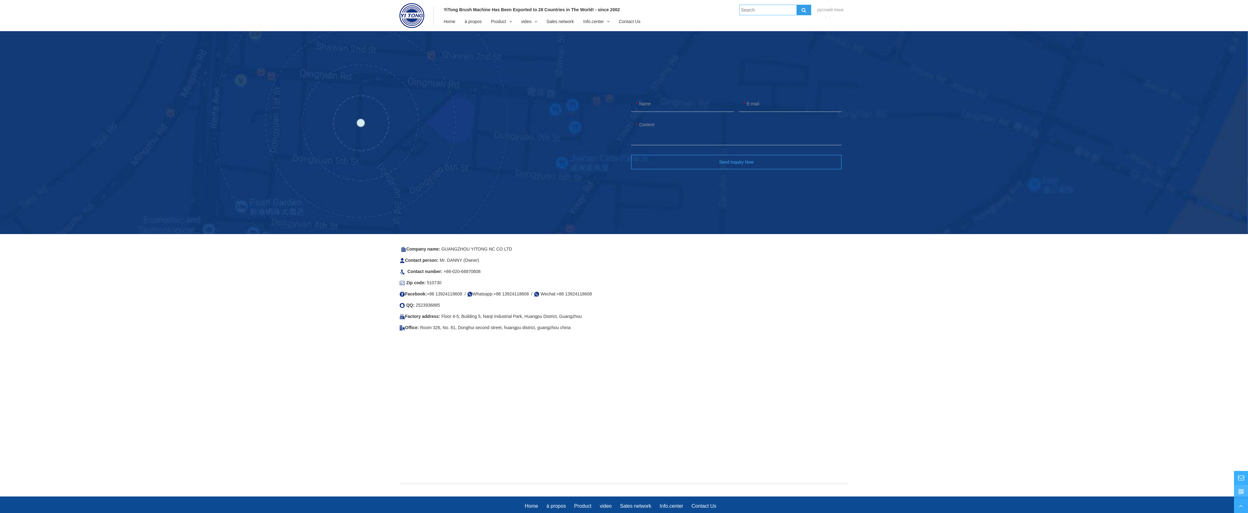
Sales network (560, 21)
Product (498, 21)
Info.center (593, 21)
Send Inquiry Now (736, 162)
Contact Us (629, 21)
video (526, 21)
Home (449, 21)
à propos (473, 21)
